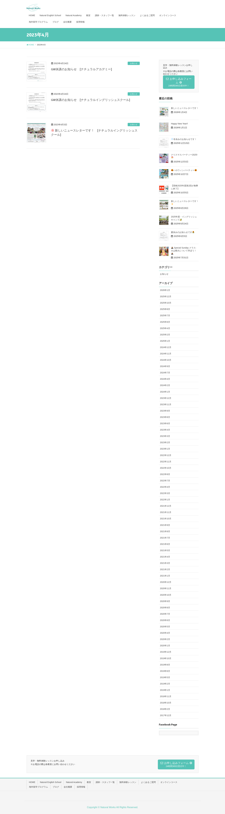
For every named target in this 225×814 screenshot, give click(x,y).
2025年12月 (165, 296)
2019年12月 (165, 652)
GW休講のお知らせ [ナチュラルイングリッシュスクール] (90, 100)
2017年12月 (165, 715)
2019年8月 (165, 665)
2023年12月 (165, 398)
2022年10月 (165, 468)
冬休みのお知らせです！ (184, 139)
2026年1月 (165, 290)
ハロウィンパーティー (184, 170)
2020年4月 (165, 633)
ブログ (56, 787)
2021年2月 (165, 569)
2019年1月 (165, 690)
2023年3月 (165, 436)
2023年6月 (165, 423)
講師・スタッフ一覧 (105, 782)
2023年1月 (165, 449)
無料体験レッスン (127, 782)
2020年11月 (165, 588)
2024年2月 (165, 385)
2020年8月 (165, 607)
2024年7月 (165, 372)
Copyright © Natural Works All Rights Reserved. (112, 807)
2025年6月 (165, 322)
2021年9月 (165, 525)
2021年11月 (165, 512)
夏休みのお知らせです (182, 232)
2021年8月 (165, 531)
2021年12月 (165, 506)
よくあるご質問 (148, 782)
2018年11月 (165, 696)
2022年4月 (165, 487)
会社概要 (68, 787)
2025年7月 (165, 315)
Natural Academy (74, 782)
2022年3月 (165, 493)
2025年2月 (165, 334)
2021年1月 (165, 576)
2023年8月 (165, 417)
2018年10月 (165, 703)
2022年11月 (165, 461)
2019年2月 (165, 684)
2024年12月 (165, 347)
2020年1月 (165, 645)
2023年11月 (165, 404)
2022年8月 (165, 474)
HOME (32, 782)
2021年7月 (165, 538)
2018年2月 (165, 709)
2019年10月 (165, 658)
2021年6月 (165, 544)
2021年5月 (165, 550)
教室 (89, 782)
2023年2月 (165, 442)
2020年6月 (165, 620)
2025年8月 (165, 309)
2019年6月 (165, 671)
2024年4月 (165, 379)
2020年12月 (165, 582)
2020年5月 (165, 626)
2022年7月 (165, 480)
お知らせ (133, 63)
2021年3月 (165, 563)
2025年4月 (165, 328)
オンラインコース (168, 782)
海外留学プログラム (38, 787)
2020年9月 (165, 601)
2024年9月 (165, 366)
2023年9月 (165, 411)
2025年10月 (165, 303)
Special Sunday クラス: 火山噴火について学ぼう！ (183, 251)
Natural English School (50, 782)
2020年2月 (165, 639)
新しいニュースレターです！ (184, 108)
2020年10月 (165, 595)
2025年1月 (165, 341)
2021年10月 (165, 518)
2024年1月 (165, 392)
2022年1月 (165, 499)
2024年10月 (165, 360)
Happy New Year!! (179, 123)
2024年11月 (165, 353)
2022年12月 (165, 455)
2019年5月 (165, 677)
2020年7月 (165, 614)
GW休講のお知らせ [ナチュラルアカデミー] (81, 69)
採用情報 (81, 787)
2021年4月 (165, 557)
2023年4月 (165, 430)
